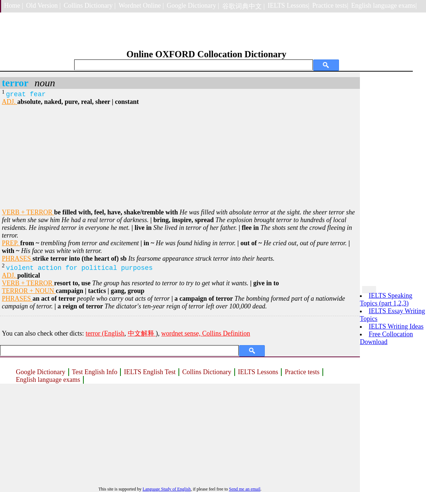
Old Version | (43, 5)
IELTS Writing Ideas (396, 326)
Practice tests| (330, 5)
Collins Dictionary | (90, 5)
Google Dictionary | (193, 5)
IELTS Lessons (258, 372)
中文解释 (142, 333)
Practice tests (302, 372)
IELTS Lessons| (288, 5)
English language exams (48, 379)
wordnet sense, (181, 333)
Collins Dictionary (206, 372)
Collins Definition (226, 333)
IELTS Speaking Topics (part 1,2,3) (386, 299)
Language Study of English (166, 489)
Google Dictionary (40, 372)
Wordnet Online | (141, 5)
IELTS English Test (150, 372)
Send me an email (244, 489)
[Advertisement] (180, 157)
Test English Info (95, 372)
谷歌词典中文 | (243, 6)
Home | (13, 5)
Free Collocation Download (386, 338)
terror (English (105, 333)
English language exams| (384, 5)
